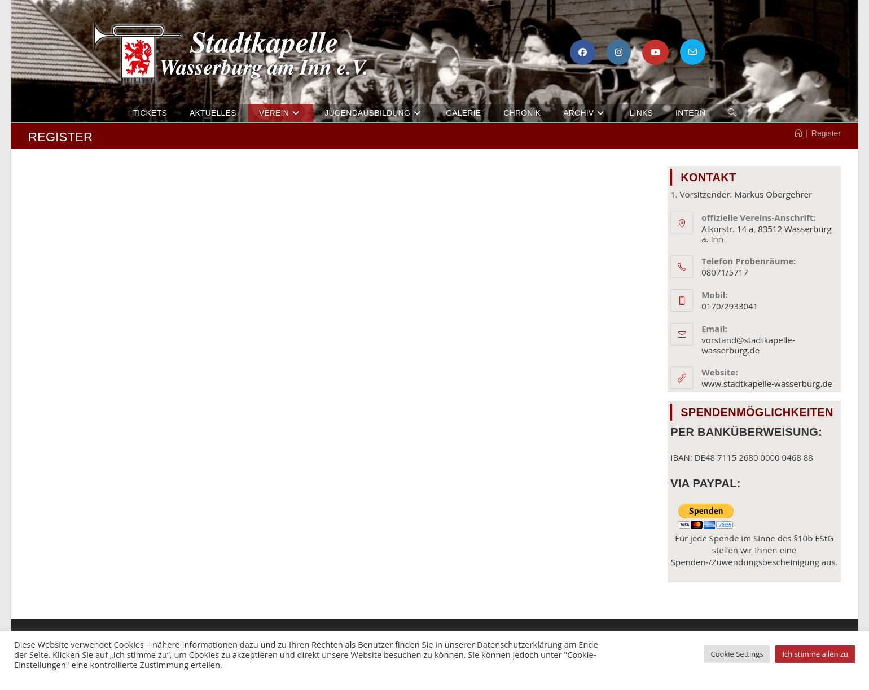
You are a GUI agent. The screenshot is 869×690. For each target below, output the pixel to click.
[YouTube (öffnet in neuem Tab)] (655, 52)
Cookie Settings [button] (737, 654)
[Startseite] (798, 133)
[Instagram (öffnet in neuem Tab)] (619, 52)
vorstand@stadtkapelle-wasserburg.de (748, 345)
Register (826, 133)
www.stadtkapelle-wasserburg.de (766, 383)
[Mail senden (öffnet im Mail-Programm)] (692, 52)
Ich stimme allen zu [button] (815, 654)
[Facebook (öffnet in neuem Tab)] (582, 52)
